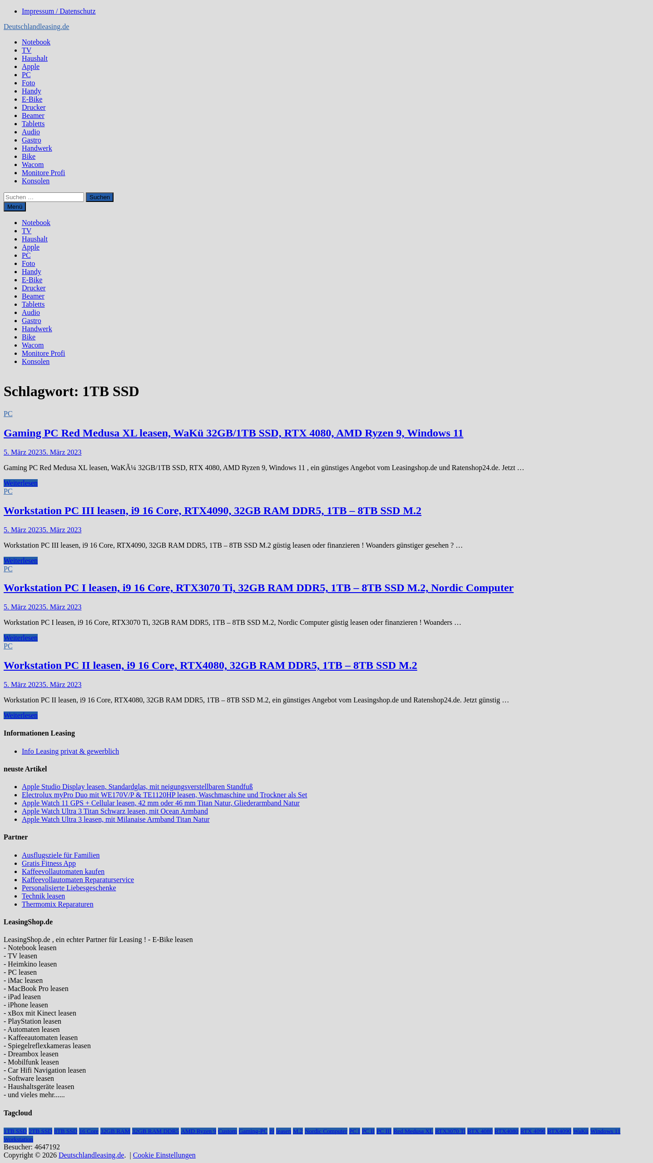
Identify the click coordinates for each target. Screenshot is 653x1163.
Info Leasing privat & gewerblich (70, 751)
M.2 (298, 1131)
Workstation (18, 1139)
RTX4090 (559, 1131)
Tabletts (33, 124)
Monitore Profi (43, 173)
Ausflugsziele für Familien (61, 855)
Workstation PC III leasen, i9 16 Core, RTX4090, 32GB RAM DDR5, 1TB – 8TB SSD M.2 (212, 510)
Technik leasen (43, 896)
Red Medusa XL (413, 1131)
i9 (271, 1131)
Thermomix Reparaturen (58, 904)
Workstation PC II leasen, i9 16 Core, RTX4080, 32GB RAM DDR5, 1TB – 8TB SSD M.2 (210, 665)
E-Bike (32, 99)
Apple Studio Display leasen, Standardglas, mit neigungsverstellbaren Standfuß (137, 786)
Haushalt (35, 58)
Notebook (36, 42)
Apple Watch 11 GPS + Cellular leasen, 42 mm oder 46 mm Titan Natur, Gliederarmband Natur (161, 803)
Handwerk (37, 148)
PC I (354, 1131)
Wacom (33, 164)
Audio (31, 132)
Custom (227, 1131)
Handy (31, 91)
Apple (31, 66)
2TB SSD (40, 1131)
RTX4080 (507, 1131)
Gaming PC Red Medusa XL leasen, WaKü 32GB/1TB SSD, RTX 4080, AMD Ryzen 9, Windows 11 (233, 433)
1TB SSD (15, 1131)
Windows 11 (605, 1131)
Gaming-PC (253, 1131)
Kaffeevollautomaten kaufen (63, 871)
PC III (383, 1131)
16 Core (89, 1131)
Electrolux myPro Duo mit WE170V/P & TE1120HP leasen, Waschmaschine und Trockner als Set (164, 795)
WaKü (581, 1131)
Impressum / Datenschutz (59, 11)
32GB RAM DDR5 (155, 1131)
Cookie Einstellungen (164, 1155)
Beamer (33, 115)
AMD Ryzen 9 (198, 1131)
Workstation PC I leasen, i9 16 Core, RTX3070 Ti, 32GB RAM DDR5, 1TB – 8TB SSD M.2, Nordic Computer (259, 588)
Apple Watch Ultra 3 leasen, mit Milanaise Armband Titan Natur (115, 819)
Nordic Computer (326, 1131)
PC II (368, 1131)
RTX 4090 (533, 1131)
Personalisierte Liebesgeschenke (69, 888)
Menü (14, 206)
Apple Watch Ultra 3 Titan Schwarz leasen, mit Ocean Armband (115, 811)
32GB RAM (115, 1131)
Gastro (31, 140)
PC (26, 75)
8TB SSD (65, 1131)
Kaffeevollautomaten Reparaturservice (78, 879)
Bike (28, 156)
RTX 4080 (480, 1131)
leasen (283, 1131)
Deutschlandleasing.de (36, 26)
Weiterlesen (21, 483)
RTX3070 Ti (450, 1131)
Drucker (33, 107)
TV (26, 50)
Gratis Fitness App (49, 863)
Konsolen (35, 181)
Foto (28, 83)
